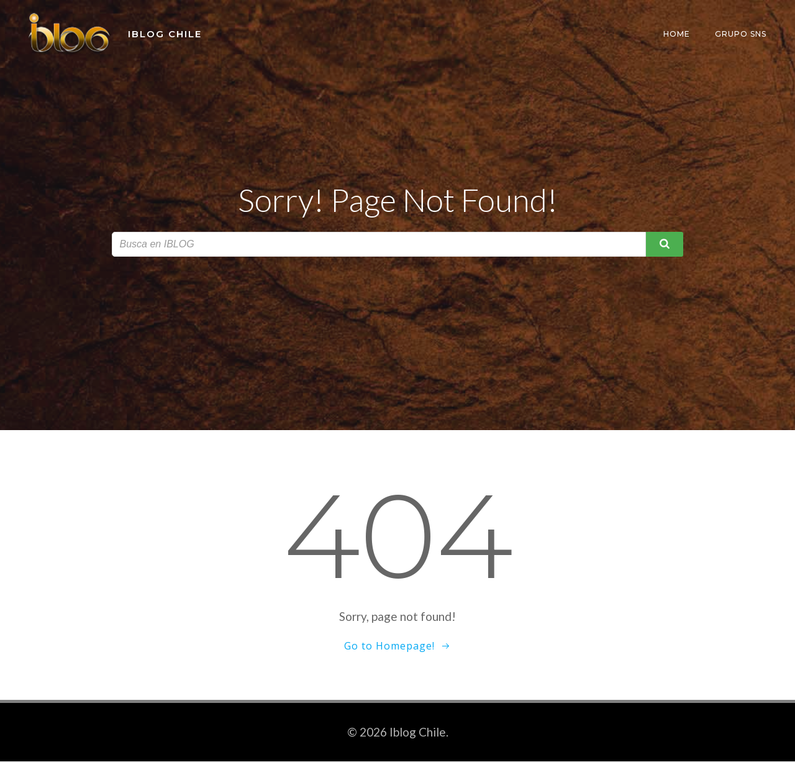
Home (678, 34)
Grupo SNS (742, 34)
